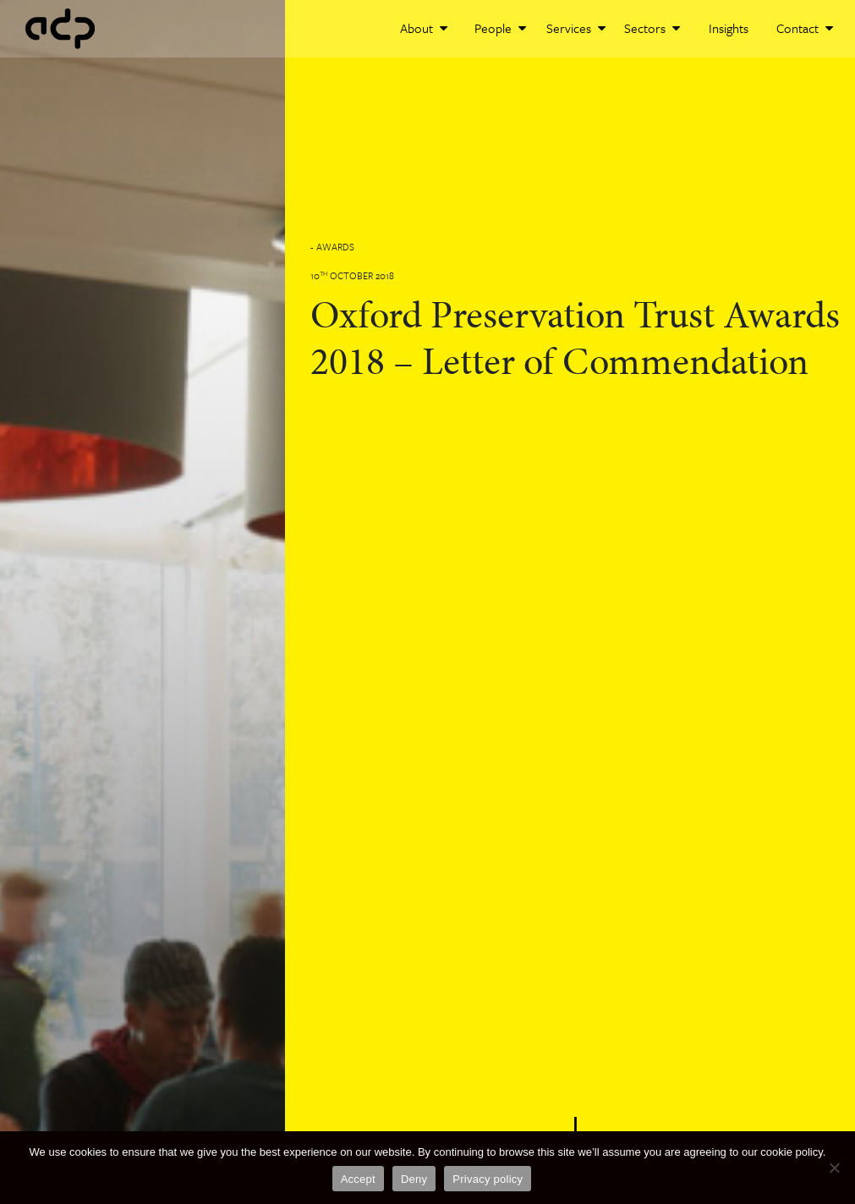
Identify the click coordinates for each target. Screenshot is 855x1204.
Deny (414, 1179)
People (500, 28)
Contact (804, 28)
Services (576, 28)
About (423, 28)
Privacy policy (487, 1179)
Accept (358, 1179)
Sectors (652, 28)
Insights (728, 28)
